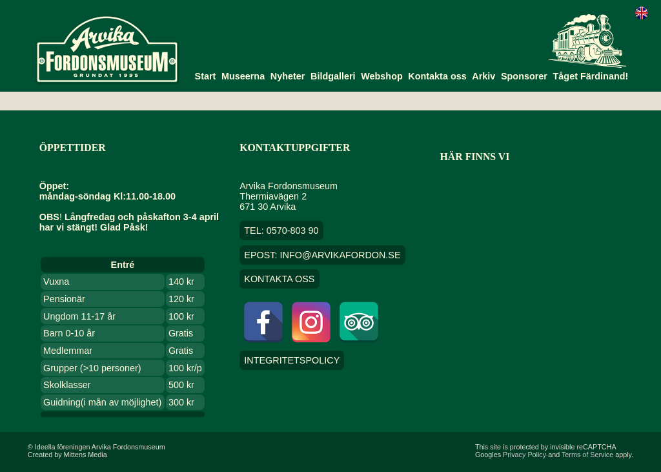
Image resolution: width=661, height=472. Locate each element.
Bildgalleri (333, 76)
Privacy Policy (524, 454)
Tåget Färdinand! (591, 76)
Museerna (243, 76)
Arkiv (483, 76)
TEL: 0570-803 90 (281, 230)
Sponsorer (524, 76)
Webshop (382, 76)
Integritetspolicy (292, 360)
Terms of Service (587, 454)
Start (205, 76)
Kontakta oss (437, 76)
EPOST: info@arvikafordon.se (322, 255)
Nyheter (287, 76)
